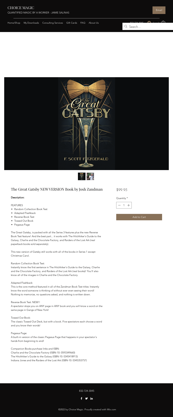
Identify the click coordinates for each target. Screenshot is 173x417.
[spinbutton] (124, 205)
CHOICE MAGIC (21, 7)
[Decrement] (119, 205)
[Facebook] (81, 398)
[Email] (159, 10)
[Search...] (147, 27)
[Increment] (129, 205)
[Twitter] (86, 398)
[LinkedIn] (91, 398)
